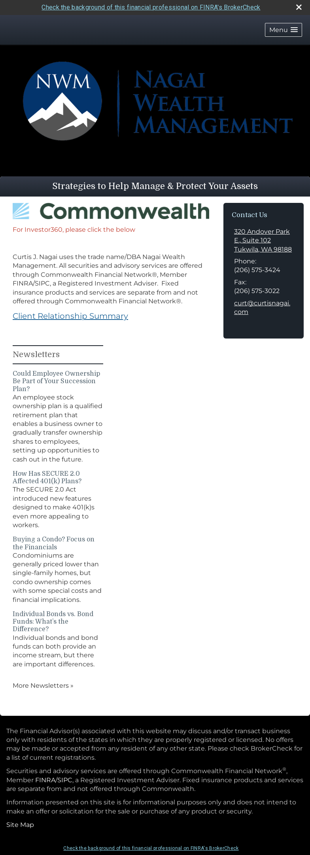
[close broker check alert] (299, 7)
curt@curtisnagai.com (262, 307)
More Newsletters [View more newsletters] (43, 685)
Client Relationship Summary (70, 316)
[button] (283, 30)
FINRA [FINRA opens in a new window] (45, 780)
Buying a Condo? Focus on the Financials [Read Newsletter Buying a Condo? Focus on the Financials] (54, 543)
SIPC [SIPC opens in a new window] (64, 780)
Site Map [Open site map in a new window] (20, 825)
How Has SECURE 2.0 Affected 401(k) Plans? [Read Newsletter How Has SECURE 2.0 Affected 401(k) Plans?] (47, 477)
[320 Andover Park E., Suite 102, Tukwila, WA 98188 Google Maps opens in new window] (263, 240)
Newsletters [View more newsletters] (36, 354)
